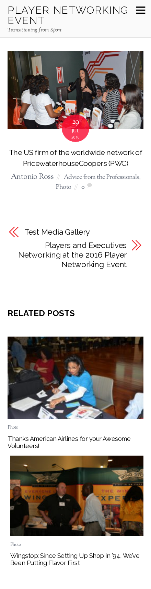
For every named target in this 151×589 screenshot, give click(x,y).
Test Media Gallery (57, 231)
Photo (63, 187)
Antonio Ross (32, 177)
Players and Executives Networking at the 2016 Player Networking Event (72, 255)
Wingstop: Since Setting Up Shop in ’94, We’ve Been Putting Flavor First (74, 559)
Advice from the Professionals (101, 177)
